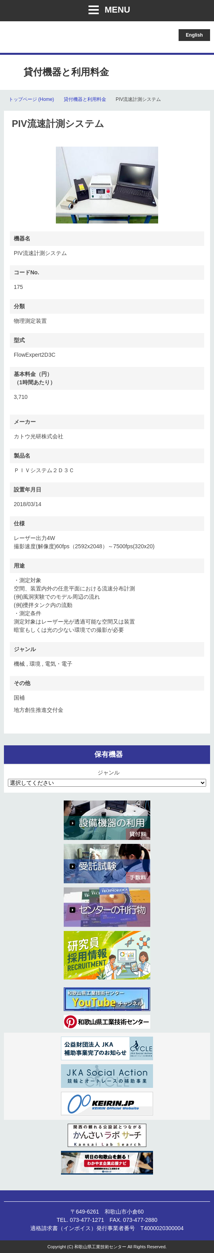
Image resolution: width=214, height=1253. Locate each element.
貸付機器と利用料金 (85, 99)
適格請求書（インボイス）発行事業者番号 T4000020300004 (107, 1228)
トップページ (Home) (31, 99)
